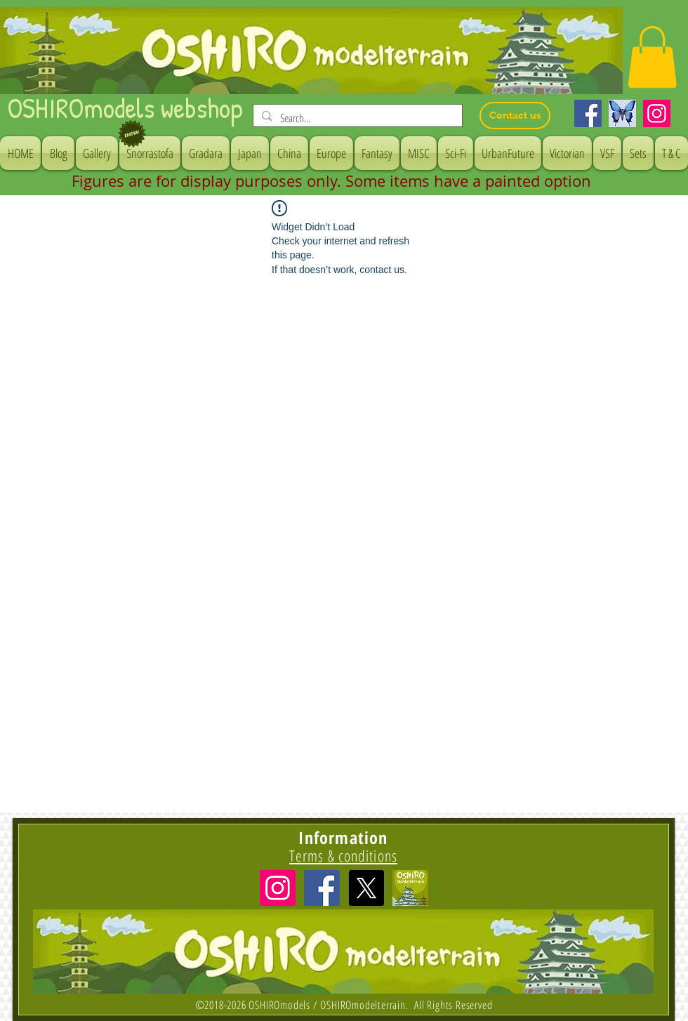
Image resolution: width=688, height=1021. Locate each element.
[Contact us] (514, 115)
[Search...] (356, 118)
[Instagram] (656, 113)
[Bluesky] (622, 113)
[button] (652, 57)
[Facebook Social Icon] (322, 888)
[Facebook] (588, 113)
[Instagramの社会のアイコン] (278, 888)
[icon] (410, 888)
